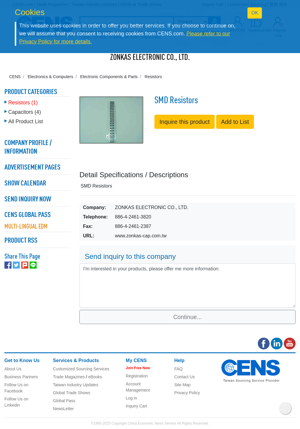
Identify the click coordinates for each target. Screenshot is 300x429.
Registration (137, 376)
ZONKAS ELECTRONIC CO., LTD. (150, 58)
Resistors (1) (23, 103)
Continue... (187, 317)
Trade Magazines (69, 376)
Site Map (182, 384)
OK (254, 12)
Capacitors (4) (24, 112)
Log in (131, 398)
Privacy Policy (187, 392)
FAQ (178, 368)
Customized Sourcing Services (81, 368)
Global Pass (64, 400)
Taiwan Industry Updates (75, 384)
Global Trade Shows (71, 392)
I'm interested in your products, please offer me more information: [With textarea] (187, 285)
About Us (13, 368)
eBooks (95, 376)
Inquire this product (184, 122)
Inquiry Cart (136, 406)
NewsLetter (63, 408)
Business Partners (21, 376)
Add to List (235, 122)
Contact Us (184, 376)
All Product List (25, 121)
